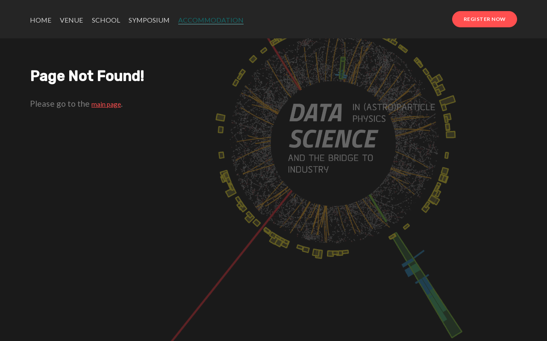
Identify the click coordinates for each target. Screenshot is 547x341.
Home (40, 20)
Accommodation (211, 20)
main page (106, 104)
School (106, 20)
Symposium (149, 20)
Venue (71, 20)
